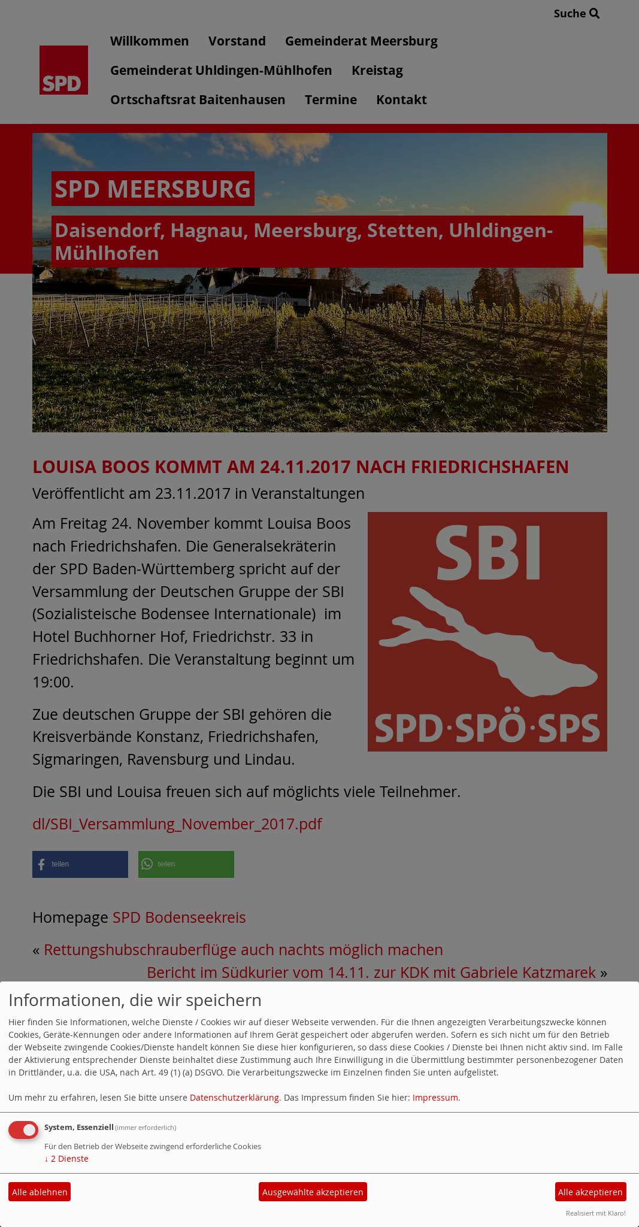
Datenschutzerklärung (234, 1097)
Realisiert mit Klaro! (596, 1212)
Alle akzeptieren (590, 1192)
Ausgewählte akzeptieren (313, 1192)
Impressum (435, 1097)
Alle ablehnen (40, 1192)
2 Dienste (66, 1158)
